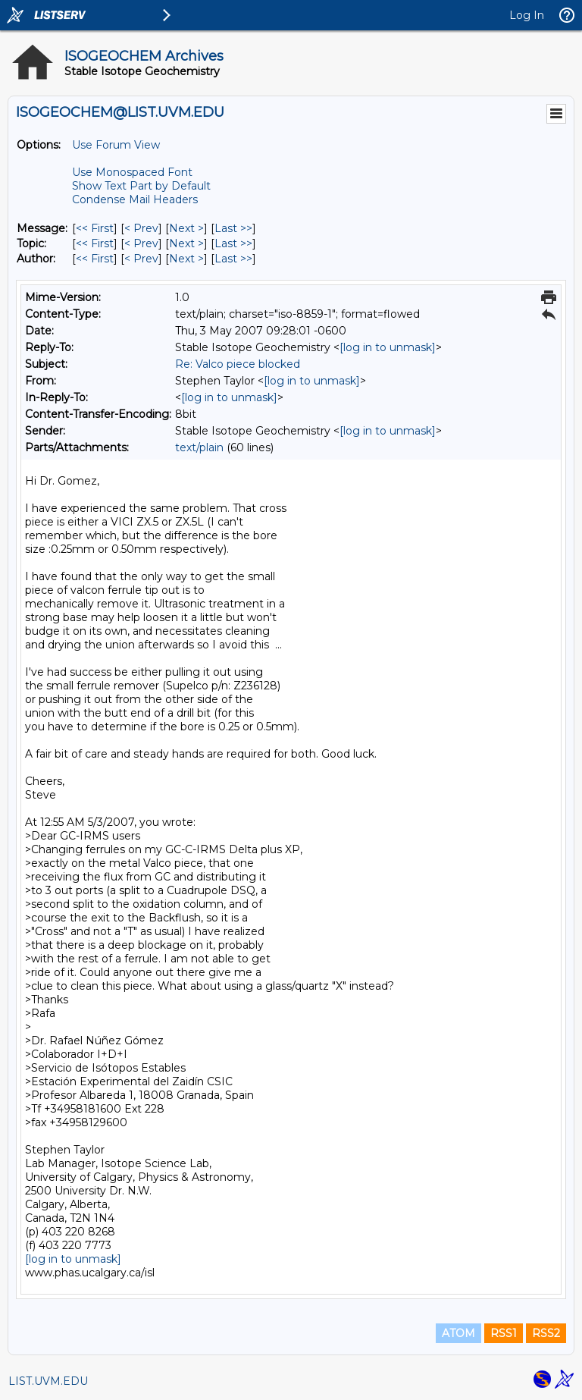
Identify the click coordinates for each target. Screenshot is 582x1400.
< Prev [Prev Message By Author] (141, 258)
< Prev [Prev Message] (141, 228)
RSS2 (546, 1333)
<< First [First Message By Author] (95, 258)
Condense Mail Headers (135, 199)
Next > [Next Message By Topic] (186, 243)
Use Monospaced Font (132, 172)
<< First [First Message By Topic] (95, 243)
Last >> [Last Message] (233, 228)
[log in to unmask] (388, 347)
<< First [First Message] (95, 228)
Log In (526, 15)
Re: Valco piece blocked (237, 364)
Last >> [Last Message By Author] (233, 258)
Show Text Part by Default (141, 186)
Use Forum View (116, 145)
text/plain (199, 447)
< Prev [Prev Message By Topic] (141, 243)
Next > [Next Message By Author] (186, 258)
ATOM (458, 1333)
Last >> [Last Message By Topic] (233, 243)
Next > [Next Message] (186, 228)
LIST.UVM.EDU (48, 1381)
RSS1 (503, 1333)
